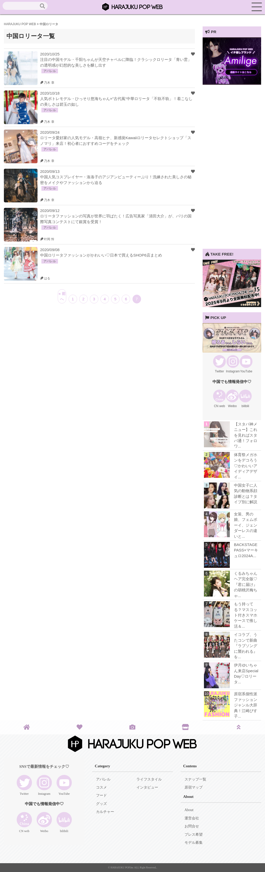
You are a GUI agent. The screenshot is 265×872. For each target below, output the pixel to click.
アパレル (103, 779)
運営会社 (192, 818)
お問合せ (192, 826)
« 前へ (62, 296)
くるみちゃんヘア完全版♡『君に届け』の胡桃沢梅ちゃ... (245, 584)
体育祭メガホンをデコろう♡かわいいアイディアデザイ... (245, 465)
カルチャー (105, 812)
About (189, 810)
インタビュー (147, 787)
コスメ (101, 787)
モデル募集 (194, 843)
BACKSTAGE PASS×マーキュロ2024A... (246, 550)
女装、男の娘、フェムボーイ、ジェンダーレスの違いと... (245, 525)
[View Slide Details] (232, 83)
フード (101, 795)
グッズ (101, 804)
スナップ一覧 (195, 779)
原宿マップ (194, 787)
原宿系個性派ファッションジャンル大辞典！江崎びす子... (245, 705)
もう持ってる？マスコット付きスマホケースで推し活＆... (245, 615)
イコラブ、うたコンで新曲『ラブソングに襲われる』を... (245, 645)
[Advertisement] (232, 171)
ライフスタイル (149, 779)
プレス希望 (194, 834)
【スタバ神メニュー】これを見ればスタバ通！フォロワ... (245, 435)
